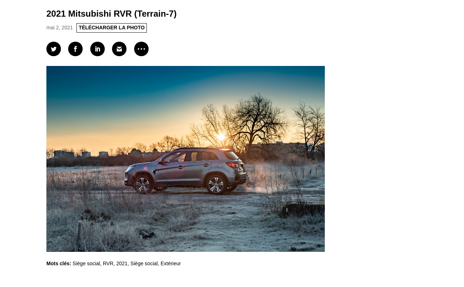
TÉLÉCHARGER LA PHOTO (112, 27)
